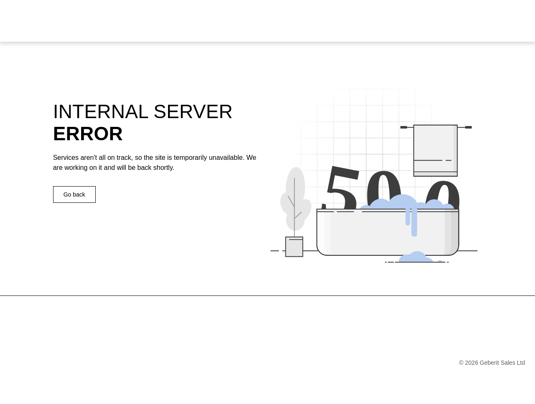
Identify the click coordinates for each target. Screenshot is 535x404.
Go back (74, 194)
